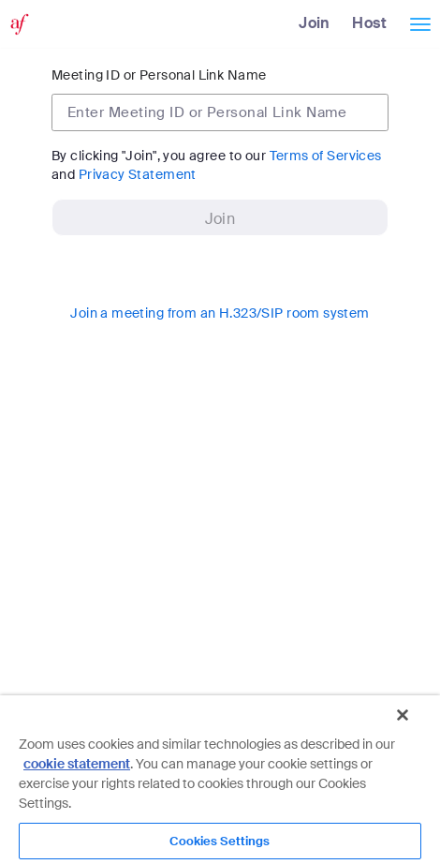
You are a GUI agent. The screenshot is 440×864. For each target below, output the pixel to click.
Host (369, 23)
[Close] (402, 715)
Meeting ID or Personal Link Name (158, 75)
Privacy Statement (138, 174)
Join (314, 23)
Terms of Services (326, 155)
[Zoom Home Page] (17, 23)
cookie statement (76, 763)
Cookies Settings (219, 841)
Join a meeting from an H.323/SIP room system (219, 313)
